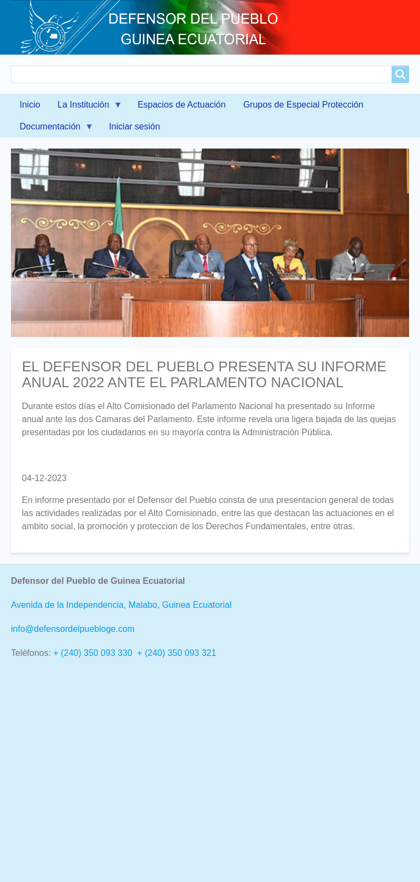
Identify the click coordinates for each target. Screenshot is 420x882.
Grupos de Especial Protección (303, 104)
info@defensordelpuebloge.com (73, 629)
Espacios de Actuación (182, 104)
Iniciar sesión (134, 126)
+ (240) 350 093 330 (92, 653)
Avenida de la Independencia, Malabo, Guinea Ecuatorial (121, 604)
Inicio (30, 104)
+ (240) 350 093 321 (177, 653)
